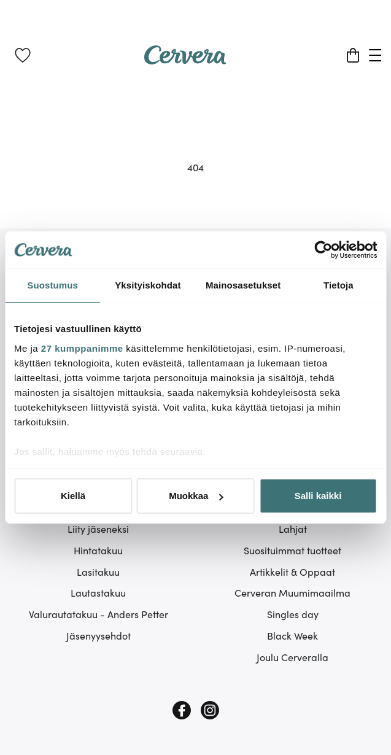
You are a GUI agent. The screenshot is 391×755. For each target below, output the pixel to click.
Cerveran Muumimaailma (292, 592)
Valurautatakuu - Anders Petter (98, 614)
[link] (23, 55)
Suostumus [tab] (52, 285)
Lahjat (293, 528)
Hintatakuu (98, 550)
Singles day (293, 614)
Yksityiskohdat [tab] (147, 285)
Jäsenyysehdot (98, 635)
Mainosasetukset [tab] (243, 285)
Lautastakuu (98, 592)
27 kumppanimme (82, 348)
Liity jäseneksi (98, 528)
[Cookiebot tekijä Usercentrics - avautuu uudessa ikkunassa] (323, 250)
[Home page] (185, 60)
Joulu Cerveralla (292, 657)
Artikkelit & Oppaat (292, 571)
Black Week (292, 635)
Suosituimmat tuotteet (292, 550)
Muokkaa (196, 495)
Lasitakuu (98, 571)
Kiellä (73, 495)
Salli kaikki (318, 495)
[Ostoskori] (353, 55)
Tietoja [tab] (338, 285)
